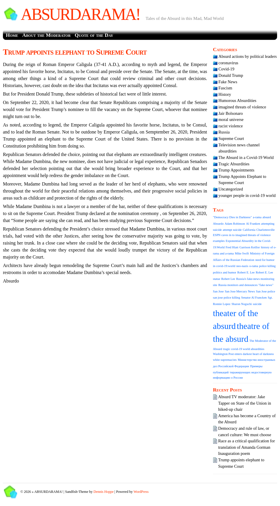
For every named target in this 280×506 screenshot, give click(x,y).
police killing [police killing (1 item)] (267, 266)
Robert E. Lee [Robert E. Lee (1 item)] (246, 272)
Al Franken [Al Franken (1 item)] (253, 223)
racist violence (230, 126)
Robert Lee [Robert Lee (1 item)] (228, 278)
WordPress (141, 492)
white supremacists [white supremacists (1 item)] (225, 359)
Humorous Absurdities (237, 100)
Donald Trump (230, 75)
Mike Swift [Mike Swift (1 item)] (242, 253)
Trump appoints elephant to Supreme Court (75, 51)
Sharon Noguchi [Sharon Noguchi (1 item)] (242, 304)
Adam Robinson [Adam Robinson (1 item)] (235, 223)
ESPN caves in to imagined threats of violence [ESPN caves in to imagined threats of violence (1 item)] (242, 235)
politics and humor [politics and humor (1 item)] (224, 272)
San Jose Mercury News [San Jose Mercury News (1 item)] (240, 291)
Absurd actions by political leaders (247, 56)
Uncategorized (230, 189)
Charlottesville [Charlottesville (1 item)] (265, 229)
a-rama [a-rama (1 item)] (257, 217)
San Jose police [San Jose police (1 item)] (265, 291)
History (224, 94)
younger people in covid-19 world (247, 195)
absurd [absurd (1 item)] (266, 217)
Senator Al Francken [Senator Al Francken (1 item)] (254, 297)
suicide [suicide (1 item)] (257, 304)
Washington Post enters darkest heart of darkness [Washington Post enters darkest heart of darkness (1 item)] (243, 354)
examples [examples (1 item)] (219, 240)
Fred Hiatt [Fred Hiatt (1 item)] (232, 247)
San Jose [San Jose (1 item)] (218, 291)
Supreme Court (231, 138)
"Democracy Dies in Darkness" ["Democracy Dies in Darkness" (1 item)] (232, 217)
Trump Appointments (236, 170)
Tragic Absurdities (233, 164)
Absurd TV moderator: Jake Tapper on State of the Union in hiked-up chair (244, 403)
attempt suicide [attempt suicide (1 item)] (232, 229)
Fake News (227, 81)
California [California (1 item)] (249, 229)
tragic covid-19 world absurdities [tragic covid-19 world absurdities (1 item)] (243, 349)
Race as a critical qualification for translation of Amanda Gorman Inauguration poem (246, 447)
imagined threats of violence (242, 107)
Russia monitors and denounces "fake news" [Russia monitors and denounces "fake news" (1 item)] (245, 285)
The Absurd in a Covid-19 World (246, 157)
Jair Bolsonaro (230, 113)
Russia (224, 132)
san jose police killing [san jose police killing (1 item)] (226, 297)
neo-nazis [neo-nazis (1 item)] (242, 266)
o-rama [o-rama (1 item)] (253, 266)
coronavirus (228, 62)
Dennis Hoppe (104, 492)
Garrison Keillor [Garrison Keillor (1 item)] (249, 247)
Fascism (225, 88)
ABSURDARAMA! (80, 14)
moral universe (231, 119)
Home (12, 35)
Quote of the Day (94, 35)
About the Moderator (46, 35)
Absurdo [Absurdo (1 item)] (218, 223)
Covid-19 (226, 69)
